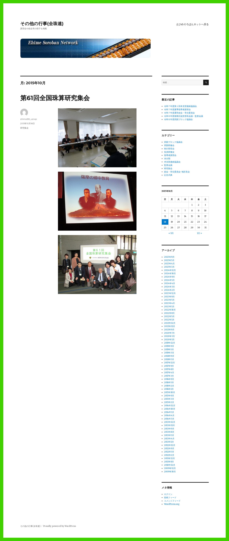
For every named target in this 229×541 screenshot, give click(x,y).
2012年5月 (169, 451)
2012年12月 (169, 445)
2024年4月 (169, 283)
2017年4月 (169, 372)
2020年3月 (169, 336)
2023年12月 (170, 293)
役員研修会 (169, 152)
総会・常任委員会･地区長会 (177, 171)
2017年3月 (169, 376)
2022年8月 (169, 313)
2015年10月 (169, 392)
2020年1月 (169, 339)
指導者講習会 (170, 155)
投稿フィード (170, 497)
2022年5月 (169, 316)
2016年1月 (169, 389)
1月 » (199, 233)
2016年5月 (169, 382)
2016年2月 (169, 385)
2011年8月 (169, 461)
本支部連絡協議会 (172, 162)
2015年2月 (169, 402)
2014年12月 (169, 405)
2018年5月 (169, 359)
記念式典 (168, 175)
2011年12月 (169, 458)
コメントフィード (172, 500)
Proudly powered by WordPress (59, 526)
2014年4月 (169, 415)
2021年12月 (169, 323)
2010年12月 (169, 465)
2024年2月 (169, 290)
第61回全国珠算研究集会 (55, 98)
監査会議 (168, 165)
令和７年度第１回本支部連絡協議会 (180, 106)
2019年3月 (169, 352)
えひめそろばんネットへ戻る (192, 24)
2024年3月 (169, 286)
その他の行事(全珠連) (41, 23)
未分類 (167, 158)
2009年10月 (170, 471)
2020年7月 (169, 333)
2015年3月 (169, 399)
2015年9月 (169, 395)
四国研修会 (169, 145)
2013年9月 (169, 428)
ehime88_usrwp (28, 119)
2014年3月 (169, 418)
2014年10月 (169, 409)
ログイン (168, 494)
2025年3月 (169, 267)
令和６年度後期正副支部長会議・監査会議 (183, 116)
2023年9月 (169, 296)
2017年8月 (169, 369)
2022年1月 (169, 319)
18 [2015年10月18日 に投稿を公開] (165, 222)
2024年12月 (170, 270)
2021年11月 (169, 326)
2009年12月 (170, 468)
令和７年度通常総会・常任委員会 (179, 112)
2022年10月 (170, 309)
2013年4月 (169, 438)
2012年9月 (169, 448)
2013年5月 (169, 435)
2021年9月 (169, 329)
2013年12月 (169, 422)
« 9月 (171, 233)
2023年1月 (169, 306)
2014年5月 (169, 412)
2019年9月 (169, 346)
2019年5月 (169, 349)
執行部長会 (169, 148)
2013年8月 (169, 432)
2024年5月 (169, 280)
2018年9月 (169, 356)
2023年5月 (169, 300)
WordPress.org (172, 504)
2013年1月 (169, 442)
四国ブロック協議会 (173, 142)
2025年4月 (169, 263)
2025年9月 (169, 257)
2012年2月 (169, 455)
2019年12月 (169, 342)
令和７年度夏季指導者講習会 (177, 109)
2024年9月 (169, 276)
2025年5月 (169, 260)
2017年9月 (169, 366)
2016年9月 (169, 379)
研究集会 (24, 128)
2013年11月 (169, 425)
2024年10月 (170, 273)
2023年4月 (169, 303)
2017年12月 (169, 362)
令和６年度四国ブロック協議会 (178, 119)
